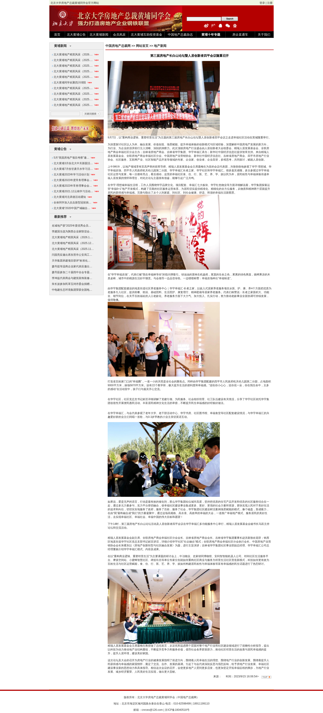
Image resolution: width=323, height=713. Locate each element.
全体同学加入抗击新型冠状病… (72, 202)
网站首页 (142, 46)
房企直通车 (240, 34)
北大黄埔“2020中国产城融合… (72, 208)
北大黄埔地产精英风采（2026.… (73, 54)
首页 (57, 34)
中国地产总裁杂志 (180, 34)
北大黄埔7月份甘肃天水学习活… (73, 168)
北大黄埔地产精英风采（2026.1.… (72, 237)
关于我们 (264, 34)
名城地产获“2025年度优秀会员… (71, 225)
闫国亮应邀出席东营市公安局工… (72, 254)
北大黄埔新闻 (98, 34)
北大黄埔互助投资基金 (146, 34)
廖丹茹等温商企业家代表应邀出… (72, 266)
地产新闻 (160, 46)
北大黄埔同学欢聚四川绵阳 (70, 82)
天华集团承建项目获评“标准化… (71, 260)
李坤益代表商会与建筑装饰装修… (72, 278)
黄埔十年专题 (210, 34)
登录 (262, 2)
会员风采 (119, 34)
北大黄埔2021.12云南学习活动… (73, 191)
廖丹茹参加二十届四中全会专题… (72, 272)
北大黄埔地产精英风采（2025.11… (73, 249)
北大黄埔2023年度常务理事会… (73, 180)
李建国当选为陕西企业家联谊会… (72, 231)
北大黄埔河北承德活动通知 (70, 196)
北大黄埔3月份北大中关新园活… (73, 163)
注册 (270, 2)
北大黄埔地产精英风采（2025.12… (73, 243)
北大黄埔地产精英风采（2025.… (73, 60)
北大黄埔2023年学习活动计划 (71, 174)
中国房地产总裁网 (118, 46)
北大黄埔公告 (76, 34)
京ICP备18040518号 (177, 709)
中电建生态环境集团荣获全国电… (72, 289)
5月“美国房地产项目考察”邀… (71, 157)
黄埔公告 (60, 149)
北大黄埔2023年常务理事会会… (73, 185)
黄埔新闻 (60, 46)
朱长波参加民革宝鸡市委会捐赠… (72, 284)
